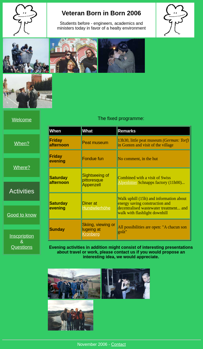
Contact (118, 344)
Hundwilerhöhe (96, 208)
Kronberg (91, 234)
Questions (22, 247)
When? (21, 143)
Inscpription (22, 236)
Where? (21, 167)
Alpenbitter (127, 182)
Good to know (21, 215)
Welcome (22, 119)
